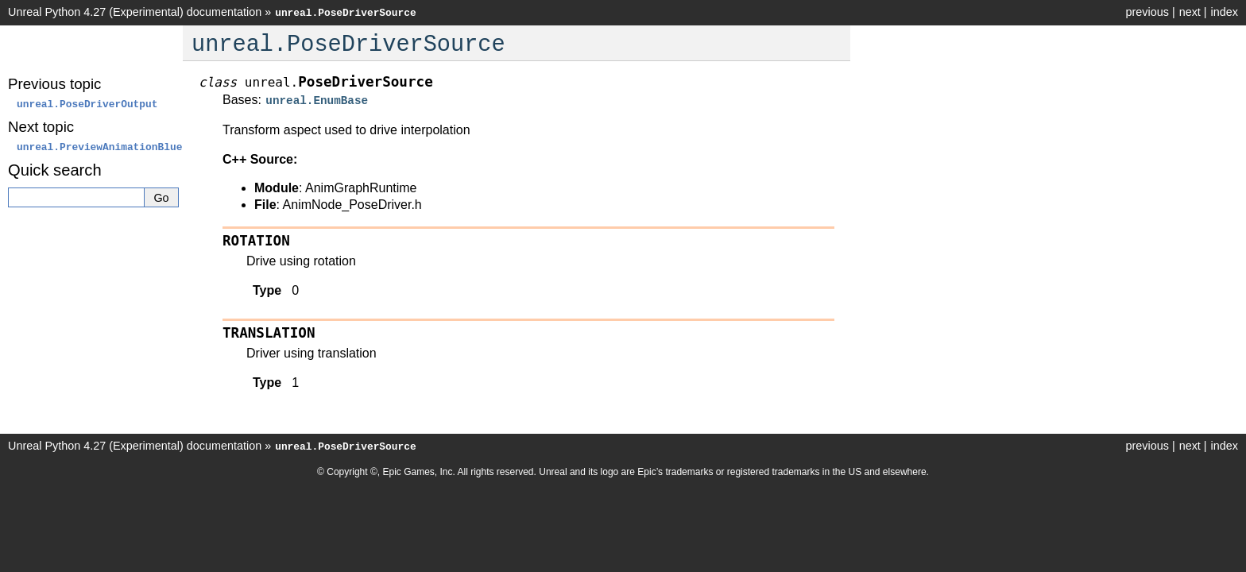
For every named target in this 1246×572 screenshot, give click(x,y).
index (1224, 12)
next (1190, 12)
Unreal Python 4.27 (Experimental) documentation (134, 12)
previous (1146, 12)
